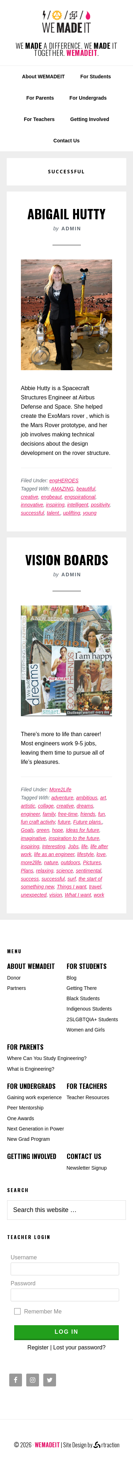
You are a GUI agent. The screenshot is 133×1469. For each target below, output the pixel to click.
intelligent (77, 505)
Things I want (71, 887)
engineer (30, 814)
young (89, 513)
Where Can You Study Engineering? (47, 1058)
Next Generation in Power (35, 1129)
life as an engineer (54, 854)
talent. (53, 513)
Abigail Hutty (66, 213)
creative (29, 497)
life (84, 846)
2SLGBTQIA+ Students (92, 1019)
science (64, 870)
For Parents (25, 1046)
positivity (100, 505)
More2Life (60, 789)
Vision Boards (66, 559)
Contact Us (84, 1156)
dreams (85, 806)
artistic (28, 806)
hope (57, 830)
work (99, 895)
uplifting (71, 513)
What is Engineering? (30, 1069)
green (43, 830)
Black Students (83, 998)
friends (88, 814)
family (49, 814)
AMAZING (62, 489)
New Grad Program (28, 1139)
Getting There (82, 988)
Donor (14, 978)
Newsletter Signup (87, 1168)
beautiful (86, 489)
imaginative (33, 838)
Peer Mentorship (25, 1108)
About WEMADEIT (31, 966)
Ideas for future (82, 830)
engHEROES (63, 480)
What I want (78, 895)
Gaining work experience (34, 1097)
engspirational (80, 497)
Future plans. (87, 822)
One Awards (20, 1118)
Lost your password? (79, 1347)
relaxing (45, 870)
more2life (31, 862)
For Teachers (87, 1086)
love (101, 854)
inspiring (55, 505)
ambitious (87, 798)
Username (24, 1257)
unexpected (33, 895)
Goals (27, 830)
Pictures (92, 862)
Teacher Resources (88, 1097)
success (30, 879)
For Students (86, 966)
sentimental (88, 870)
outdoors (70, 862)
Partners (16, 988)
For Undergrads (31, 1086)
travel (95, 887)
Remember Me (43, 1311)
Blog (72, 978)
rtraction (106, 1445)
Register (38, 1347)
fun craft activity (38, 822)
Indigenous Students (89, 1009)
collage (46, 806)
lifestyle (85, 854)
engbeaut (51, 497)
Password (23, 1283)
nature (51, 862)
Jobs (73, 846)
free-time (68, 814)
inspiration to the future (74, 838)
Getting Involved (31, 1156)
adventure (62, 798)
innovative (32, 505)
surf (71, 879)
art (103, 798)
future (64, 822)
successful (32, 513)
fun (101, 814)
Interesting (53, 846)
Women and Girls (86, 1030)
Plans (27, 870)
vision (55, 895)
